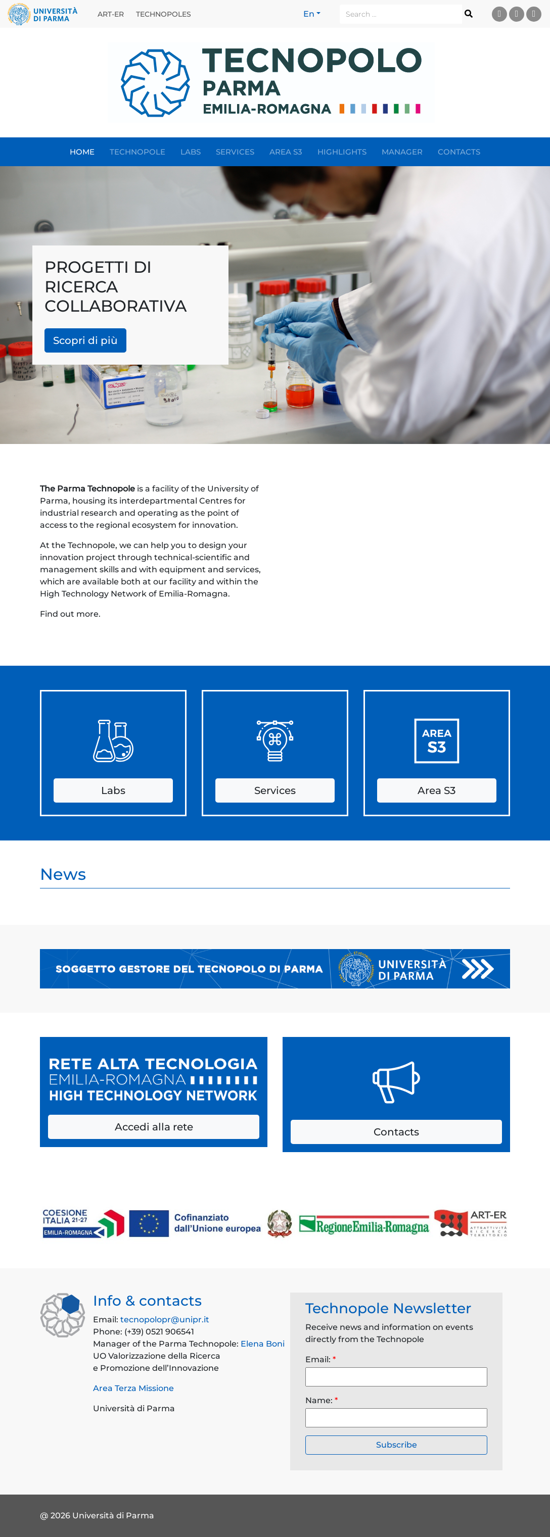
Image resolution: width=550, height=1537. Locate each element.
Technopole (137, 152)
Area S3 (285, 152)
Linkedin (499, 14)
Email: (320, 1359)
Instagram (534, 14)
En (308, 14)
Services (235, 152)
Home (82, 152)
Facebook (517, 14)
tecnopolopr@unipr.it (164, 1319)
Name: (321, 1400)
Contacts (459, 152)
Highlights (341, 152)
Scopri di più (85, 340)
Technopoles (163, 14)
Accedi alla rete (154, 1127)
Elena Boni (263, 1344)
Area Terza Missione (133, 1388)
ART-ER (111, 14)
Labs (190, 152)
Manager (402, 152)
